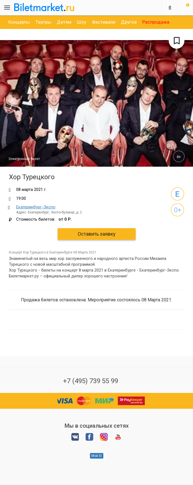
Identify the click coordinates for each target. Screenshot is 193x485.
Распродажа (155, 22)
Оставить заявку (97, 234)
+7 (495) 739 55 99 (90, 381)
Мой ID (96, 456)
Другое (129, 22)
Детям (64, 22)
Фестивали (103, 22)
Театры (43, 22)
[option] (19, 22)
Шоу (81, 22)
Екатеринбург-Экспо (35, 207)
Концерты (19, 22)
